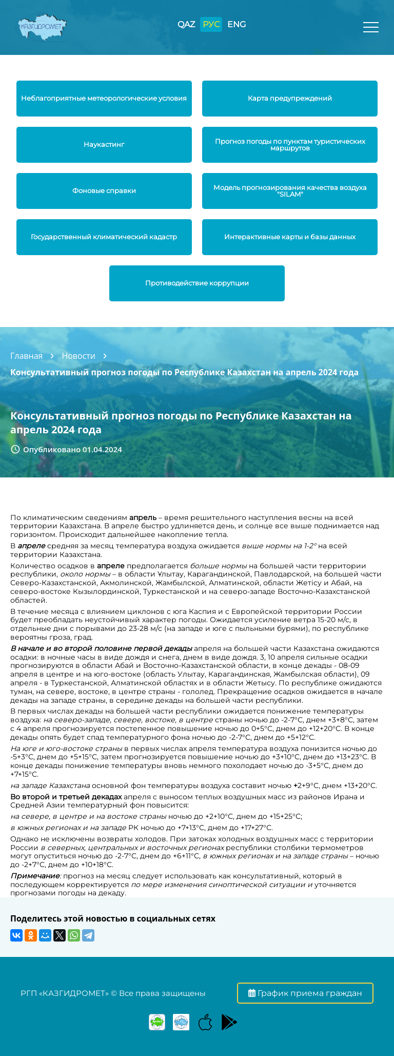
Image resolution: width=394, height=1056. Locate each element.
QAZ (186, 24)
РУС (211, 24)
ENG (236, 24)
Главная (26, 355)
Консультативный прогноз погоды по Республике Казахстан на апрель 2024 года (184, 372)
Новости (78, 355)
